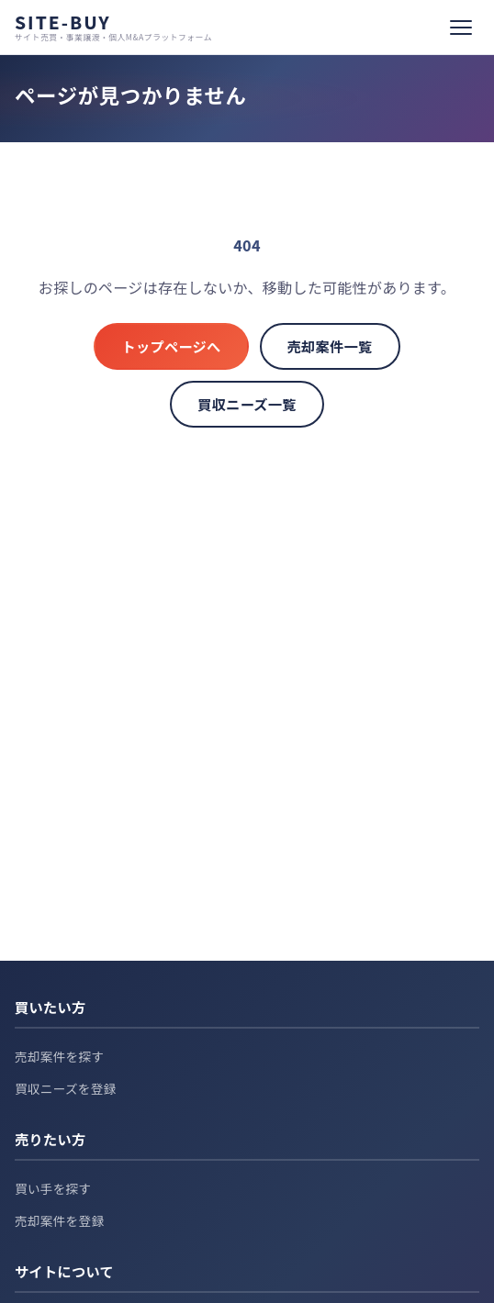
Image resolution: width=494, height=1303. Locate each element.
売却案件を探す (59, 1056)
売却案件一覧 (330, 346)
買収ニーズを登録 (66, 1088)
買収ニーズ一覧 (247, 404)
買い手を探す (53, 1188)
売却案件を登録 (59, 1220)
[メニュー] (461, 27)
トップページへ (170, 346)
